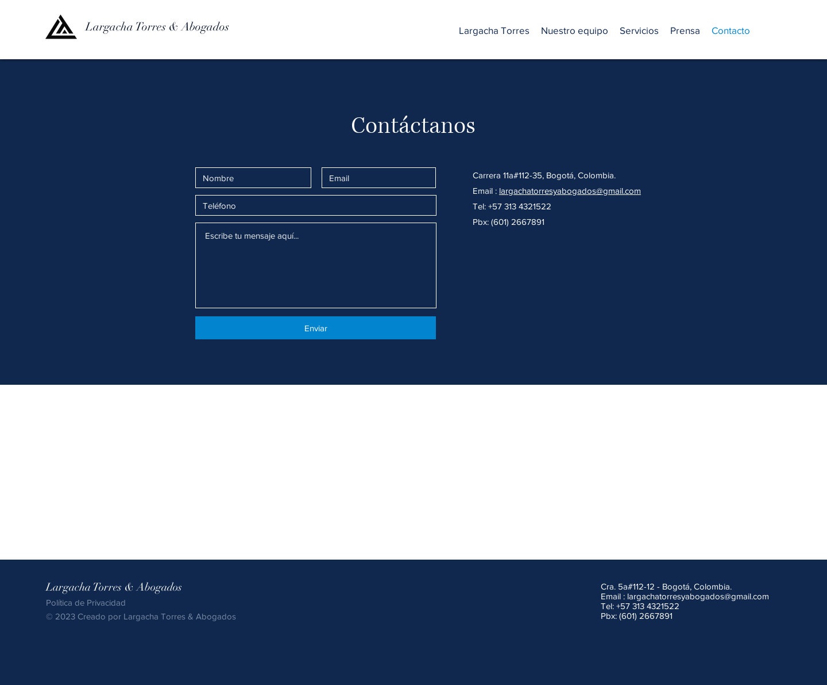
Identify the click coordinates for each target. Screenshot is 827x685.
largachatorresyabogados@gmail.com (698, 596)
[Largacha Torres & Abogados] (178, 26)
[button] (639, 30)
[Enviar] (315, 327)
